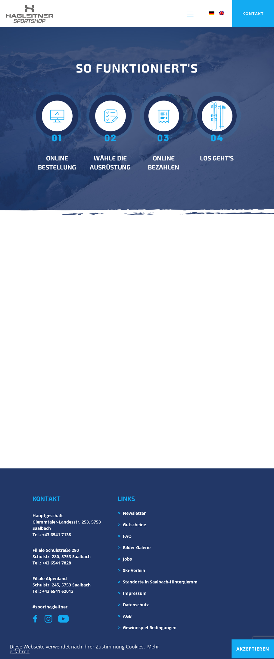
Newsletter (134, 513)
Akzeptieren (252, 649)
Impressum (135, 593)
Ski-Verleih (134, 570)
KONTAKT (253, 13)
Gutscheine (134, 524)
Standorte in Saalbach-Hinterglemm (160, 582)
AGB (127, 616)
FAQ (127, 536)
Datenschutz (136, 605)
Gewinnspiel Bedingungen (149, 627)
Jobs (127, 559)
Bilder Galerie (137, 547)
